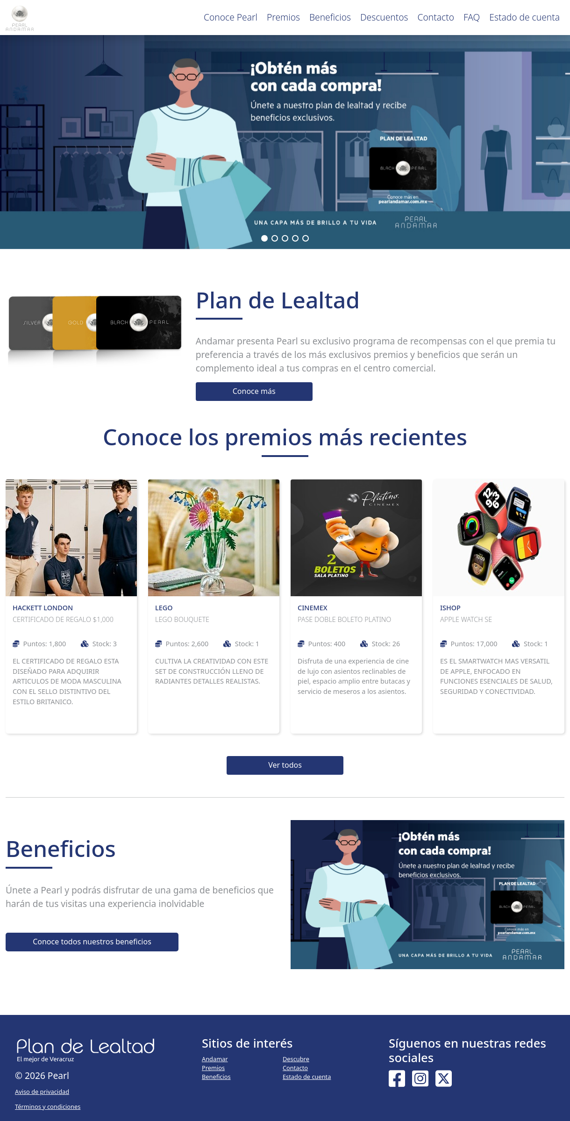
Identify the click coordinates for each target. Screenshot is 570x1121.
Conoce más (254, 391)
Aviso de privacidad (42, 1091)
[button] (264, 238)
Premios (283, 17)
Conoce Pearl (230, 17)
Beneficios (330, 17)
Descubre (296, 1059)
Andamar (215, 1059)
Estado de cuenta (524, 17)
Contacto (436, 17)
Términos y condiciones (47, 1106)
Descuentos (384, 17)
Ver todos (285, 765)
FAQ (471, 17)
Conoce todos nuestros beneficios (92, 941)
